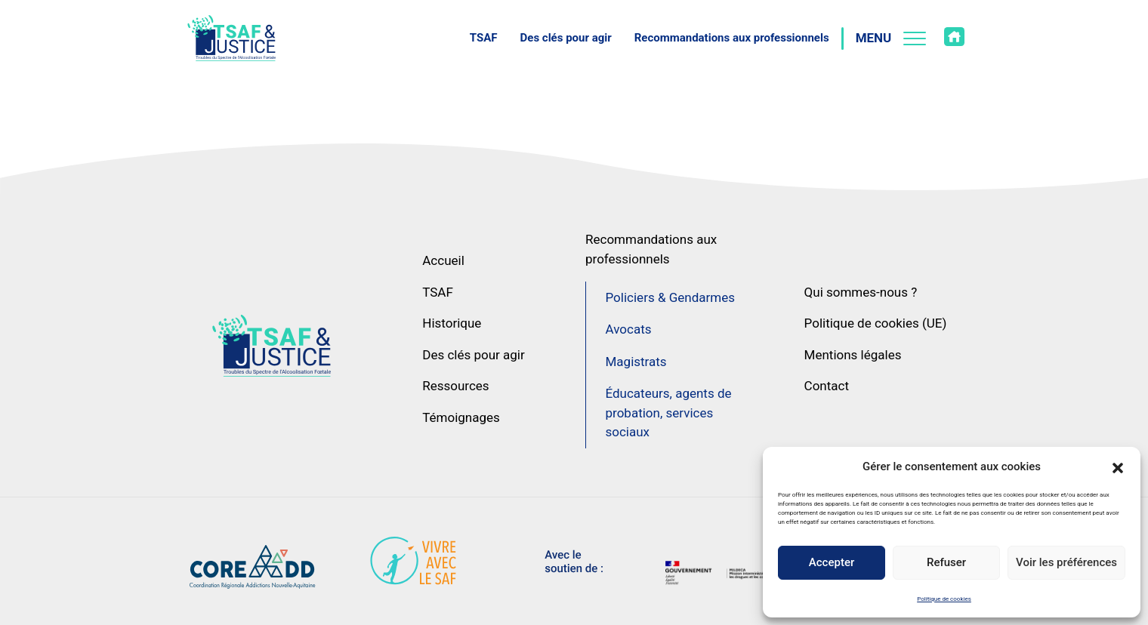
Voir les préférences (1066, 562)
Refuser (946, 562)
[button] (1117, 466)
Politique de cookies (944, 599)
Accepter (831, 562)
